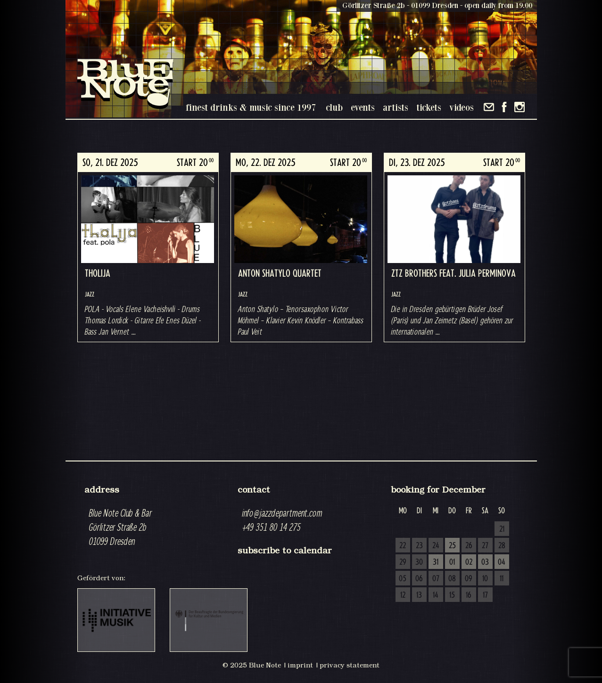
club (334, 107)
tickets (428, 107)
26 (468, 546)
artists (395, 107)
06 (419, 579)
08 (452, 579)
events (363, 107)
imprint (300, 665)
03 (485, 562)
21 (501, 529)
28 (501, 546)
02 (468, 562)
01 (452, 562)
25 (452, 546)
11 (501, 579)
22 (402, 546)
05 (402, 579)
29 (402, 562)
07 (435, 579)
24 (435, 546)
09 (468, 579)
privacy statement (349, 665)
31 (435, 562)
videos (461, 107)
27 (485, 546)
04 (501, 562)
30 (419, 562)
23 (419, 546)
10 (485, 579)
